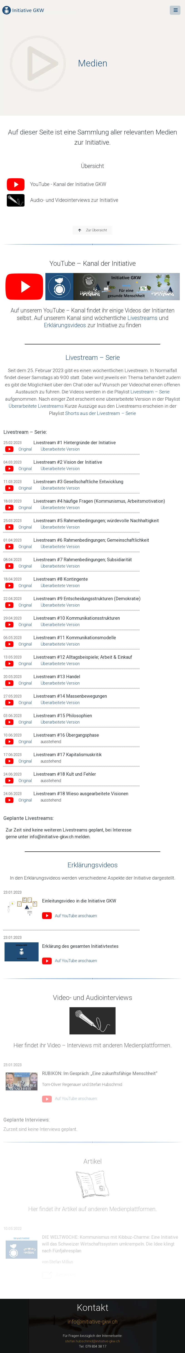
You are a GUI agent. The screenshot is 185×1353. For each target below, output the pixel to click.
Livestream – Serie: (25, 432)
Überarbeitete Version (60, 449)
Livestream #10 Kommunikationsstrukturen (76, 618)
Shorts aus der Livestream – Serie (100, 413)
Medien (92, 63)
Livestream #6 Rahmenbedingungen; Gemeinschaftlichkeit (91, 540)
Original (25, 449)
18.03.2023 (12, 501)
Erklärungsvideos (65, 325)
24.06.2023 (12, 774)
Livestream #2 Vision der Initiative (67, 462)
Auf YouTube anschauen (76, 915)
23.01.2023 (12, 892)
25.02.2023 (12, 442)
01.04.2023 (12, 540)
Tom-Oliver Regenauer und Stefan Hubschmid (82, 1084)
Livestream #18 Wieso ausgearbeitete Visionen (80, 793)
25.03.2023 (12, 520)
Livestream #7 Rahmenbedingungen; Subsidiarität (82, 559)
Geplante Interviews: (26, 1120)
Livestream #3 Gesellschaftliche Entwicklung (78, 481)
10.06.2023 (12, 735)
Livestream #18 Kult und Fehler (64, 774)
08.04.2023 (12, 559)
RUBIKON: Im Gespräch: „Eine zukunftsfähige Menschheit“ (99, 1073)
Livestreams (142, 318)
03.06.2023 (12, 715)
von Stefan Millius (57, 1261)
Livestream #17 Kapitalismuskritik (67, 754)
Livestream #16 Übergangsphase (66, 735)
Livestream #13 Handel (56, 676)
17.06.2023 (12, 754)
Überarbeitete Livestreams (36, 406)
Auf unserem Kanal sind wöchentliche (80, 318)
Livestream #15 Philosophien (62, 715)
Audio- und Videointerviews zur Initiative (62, 200)
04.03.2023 (12, 462)
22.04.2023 (12, 598)
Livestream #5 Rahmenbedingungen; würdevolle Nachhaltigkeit (96, 520)
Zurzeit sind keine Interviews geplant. (40, 1129)
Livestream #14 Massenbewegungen (70, 696)
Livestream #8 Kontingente (60, 579)
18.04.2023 (12, 579)
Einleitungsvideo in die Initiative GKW (79, 901)
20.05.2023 (12, 676)
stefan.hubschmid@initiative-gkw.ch (92, 1341)
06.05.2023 (12, 637)
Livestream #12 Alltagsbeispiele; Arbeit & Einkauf (82, 657)
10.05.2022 (12, 1228)
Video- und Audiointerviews (92, 998)
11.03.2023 (12, 481)
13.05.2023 (12, 657)
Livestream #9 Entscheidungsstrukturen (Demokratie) (87, 598)
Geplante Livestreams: (28, 818)
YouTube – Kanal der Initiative (92, 263)
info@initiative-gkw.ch (93, 1322)
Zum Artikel (65, 1274)
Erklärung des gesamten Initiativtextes (80, 946)
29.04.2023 (12, 618)
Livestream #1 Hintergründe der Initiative (74, 442)
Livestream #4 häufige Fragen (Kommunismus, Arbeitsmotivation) (99, 501)
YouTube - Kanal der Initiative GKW (56, 184)
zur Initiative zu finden (113, 325)
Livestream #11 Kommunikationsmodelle (74, 637)
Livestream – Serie (92, 357)
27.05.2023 (12, 696)
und (163, 318)
